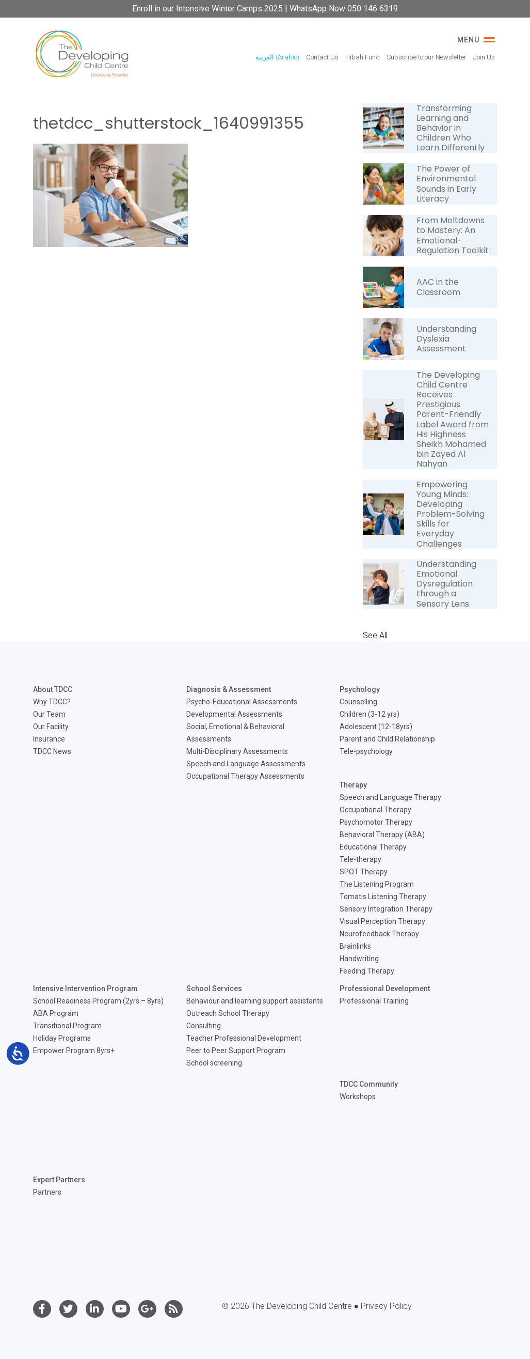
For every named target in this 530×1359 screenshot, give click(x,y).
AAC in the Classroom (438, 287)
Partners (47, 1192)
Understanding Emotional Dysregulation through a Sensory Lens (446, 584)
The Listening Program (377, 884)
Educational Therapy (373, 847)
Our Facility (51, 726)
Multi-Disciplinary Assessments (237, 751)
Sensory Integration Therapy (386, 909)
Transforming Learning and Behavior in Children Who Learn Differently (450, 128)
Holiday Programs (62, 1038)
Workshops (358, 1096)
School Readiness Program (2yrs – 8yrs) (98, 1001)
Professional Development (385, 988)
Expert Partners (59, 1180)
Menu (476, 40)
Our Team (49, 714)
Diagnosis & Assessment (228, 689)
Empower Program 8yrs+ (74, 1050)
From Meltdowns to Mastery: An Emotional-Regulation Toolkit (452, 235)
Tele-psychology (366, 751)
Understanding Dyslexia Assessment (446, 338)
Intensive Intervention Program (85, 988)
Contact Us (322, 57)
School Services (214, 988)
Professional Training (374, 1001)
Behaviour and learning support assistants (254, 1001)
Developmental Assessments (234, 714)
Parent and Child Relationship (387, 739)
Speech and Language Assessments (246, 764)
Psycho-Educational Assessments (241, 702)
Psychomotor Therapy (376, 822)
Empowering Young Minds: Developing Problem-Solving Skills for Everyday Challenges (450, 514)
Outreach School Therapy (227, 1013)
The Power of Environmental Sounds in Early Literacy (446, 184)
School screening (214, 1063)
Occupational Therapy (375, 810)
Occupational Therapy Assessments (245, 776)
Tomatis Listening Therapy (383, 896)
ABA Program (55, 1013)
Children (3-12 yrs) (369, 714)
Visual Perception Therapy (382, 921)
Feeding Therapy (367, 971)
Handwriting (359, 958)
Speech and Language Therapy (390, 797)
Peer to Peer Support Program (235, 1050)
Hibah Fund (362, 57)
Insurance (49, 739)
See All (375, 635)
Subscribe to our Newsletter (427, 57)
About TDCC (52, 689)
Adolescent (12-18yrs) (376, 726)
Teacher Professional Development (243, 1038)
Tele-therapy (360, 859)
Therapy (353, 785)
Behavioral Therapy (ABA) (382, 834)
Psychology (360, 689)
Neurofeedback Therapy (379, 934)
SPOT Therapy (364, 872)
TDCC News (52, 751)
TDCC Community (369, 1084)
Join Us (484, 57)
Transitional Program (67, 1026)
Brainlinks (355, 946)
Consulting (203, 1026)
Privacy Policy (386, 1306)
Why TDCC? (52, 702)
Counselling (358, 702)
